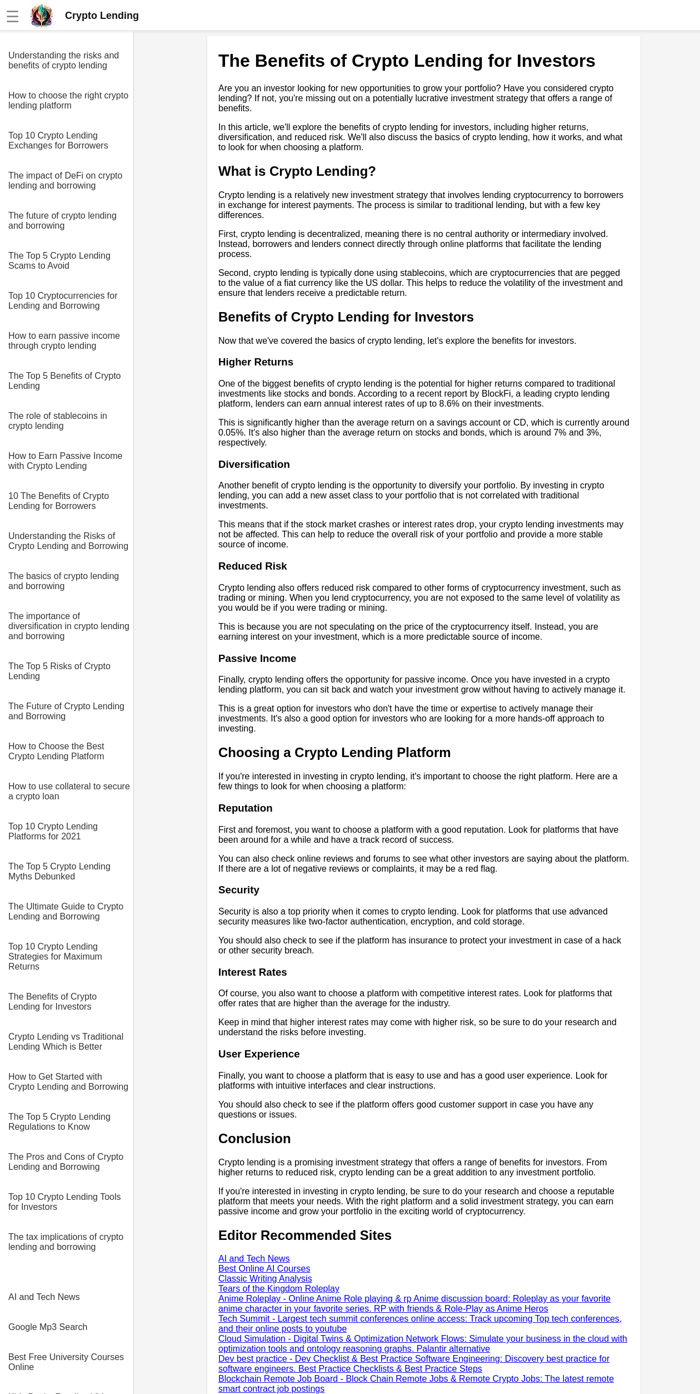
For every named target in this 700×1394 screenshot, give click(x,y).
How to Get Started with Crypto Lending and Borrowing (68, 1081)
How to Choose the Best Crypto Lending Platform (56, 751)
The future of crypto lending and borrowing (62, 220)
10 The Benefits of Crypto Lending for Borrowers (58, 501)
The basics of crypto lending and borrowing (63, 581)
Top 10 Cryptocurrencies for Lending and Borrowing (63, 300)
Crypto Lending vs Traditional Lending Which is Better (65, 1041)
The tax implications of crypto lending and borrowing (65, 1242)
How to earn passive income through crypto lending (64, 340)
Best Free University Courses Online (66, 1362)
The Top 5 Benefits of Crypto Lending (64, 380)
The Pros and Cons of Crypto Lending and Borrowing (65, 1161)
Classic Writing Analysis (265, 1278)
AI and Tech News (44, 1297)
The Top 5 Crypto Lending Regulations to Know (59, 1121)
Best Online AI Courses (264, 1268)
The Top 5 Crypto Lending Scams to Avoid (59, 260)
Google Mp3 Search (47, 1327)
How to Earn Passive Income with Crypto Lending (65, 461)
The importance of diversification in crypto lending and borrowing (68, 626)
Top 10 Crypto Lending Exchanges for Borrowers (58, 140)
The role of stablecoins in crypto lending (57, 421)
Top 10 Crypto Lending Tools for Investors (64, 1202)
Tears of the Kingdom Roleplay (278, 1288)
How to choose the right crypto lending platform (68, 100)
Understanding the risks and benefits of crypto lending (63, 60)
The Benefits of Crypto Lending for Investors (52, 1001)
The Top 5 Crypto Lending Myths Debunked (59, 871)
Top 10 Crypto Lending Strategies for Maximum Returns (55, 956)
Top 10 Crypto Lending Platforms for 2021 (53, 831)
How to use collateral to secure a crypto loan (69, 791)
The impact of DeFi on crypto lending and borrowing (65, 180)
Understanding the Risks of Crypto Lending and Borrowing (68, 541)
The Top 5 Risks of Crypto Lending (59, 671)
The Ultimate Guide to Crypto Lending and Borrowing (65, 911)
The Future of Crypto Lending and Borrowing (66, 711)
